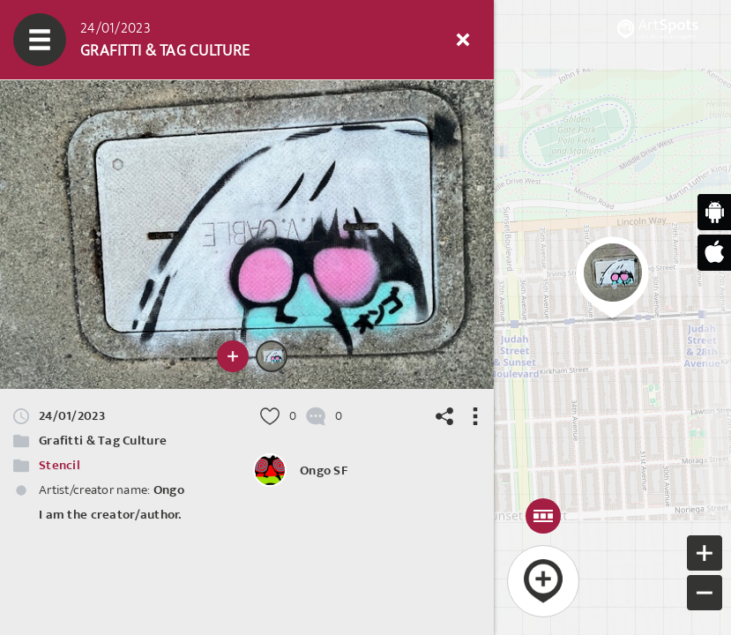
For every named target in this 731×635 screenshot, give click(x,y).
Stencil (59, 465)
